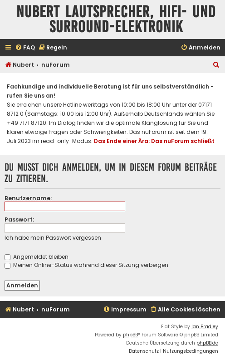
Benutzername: (28, 198)
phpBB (130, 334)
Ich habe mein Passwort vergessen (53, 237)
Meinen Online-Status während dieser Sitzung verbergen (86, 265)
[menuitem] (25, 48)
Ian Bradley (204, 326)
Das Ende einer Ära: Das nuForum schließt (154, 141)
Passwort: (19, 219)
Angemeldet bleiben (36, 257)
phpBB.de (207, 343)
